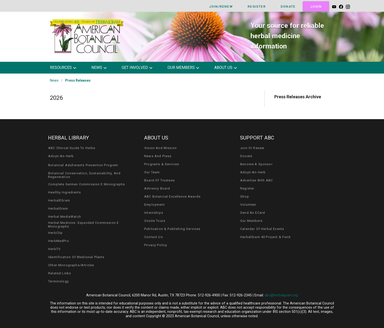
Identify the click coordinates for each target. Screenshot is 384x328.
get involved (135, 67)
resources (61, 67)
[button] (66, 68)
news (96, 67)
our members (181, 67)
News (54, 80)
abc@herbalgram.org (281, 295)
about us (223, 67)
